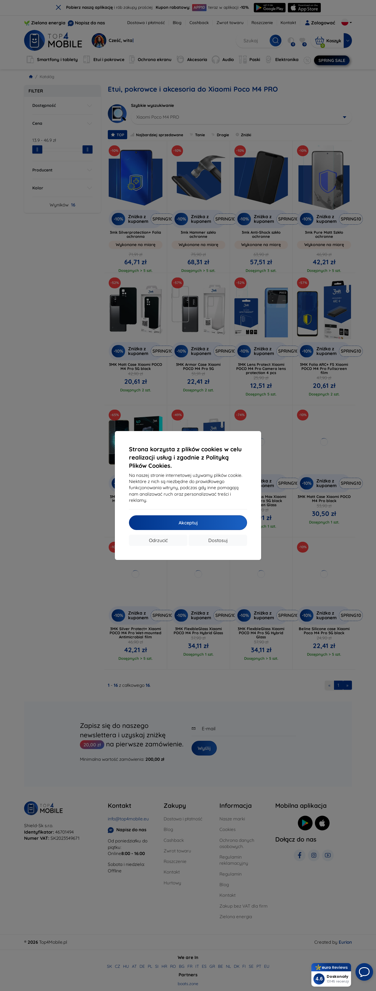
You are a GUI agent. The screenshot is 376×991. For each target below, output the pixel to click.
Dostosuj (218, 540)
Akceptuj (188, 523)
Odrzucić (158, 540)
